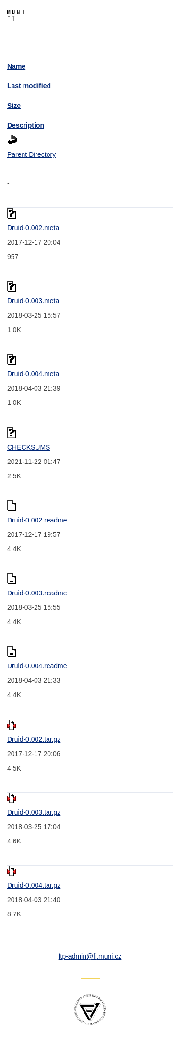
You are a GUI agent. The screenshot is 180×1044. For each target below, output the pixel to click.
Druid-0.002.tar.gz (33, 739)
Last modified (29, 86)
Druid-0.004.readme (37, 666)
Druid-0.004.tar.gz (33, 885)
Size (14, 105)
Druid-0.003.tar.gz (33, 812)
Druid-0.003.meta (33, 301)
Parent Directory (31, 154)
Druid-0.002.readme (37, 520)
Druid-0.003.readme (37, 593)
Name (16, 66)
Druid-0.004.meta (33, 374)
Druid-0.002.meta (33, 228)
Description (25, 125)
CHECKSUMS (28, 447)
